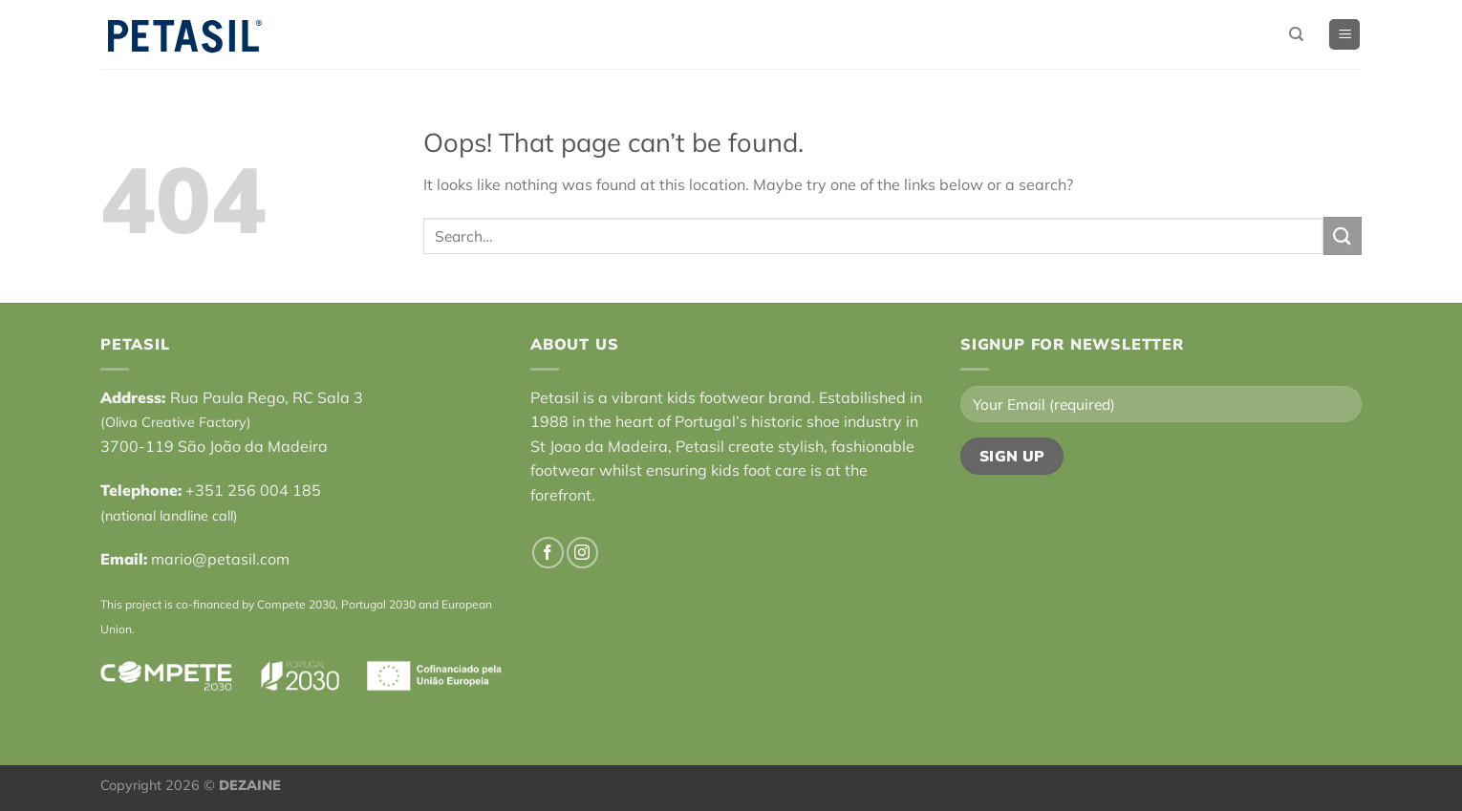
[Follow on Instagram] (582, 552)
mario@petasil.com (220, 558)
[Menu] (1344, 35)
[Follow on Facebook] (548, 552)
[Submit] (1342, 235)
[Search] (1296, 34)
